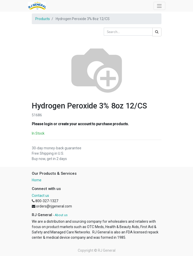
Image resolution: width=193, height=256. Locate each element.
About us (61, 215)
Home (36, 180)
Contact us (40, 196)
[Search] (156, 32)
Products (42, 19)
